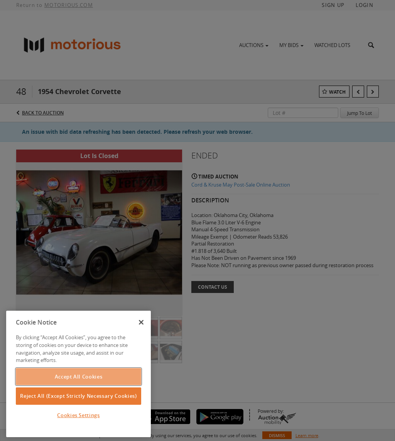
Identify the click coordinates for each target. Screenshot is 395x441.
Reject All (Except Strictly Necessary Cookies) (78, 395)
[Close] (141, 322)
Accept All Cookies (79, 376)
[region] (78, 374)
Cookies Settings (78, 415)
